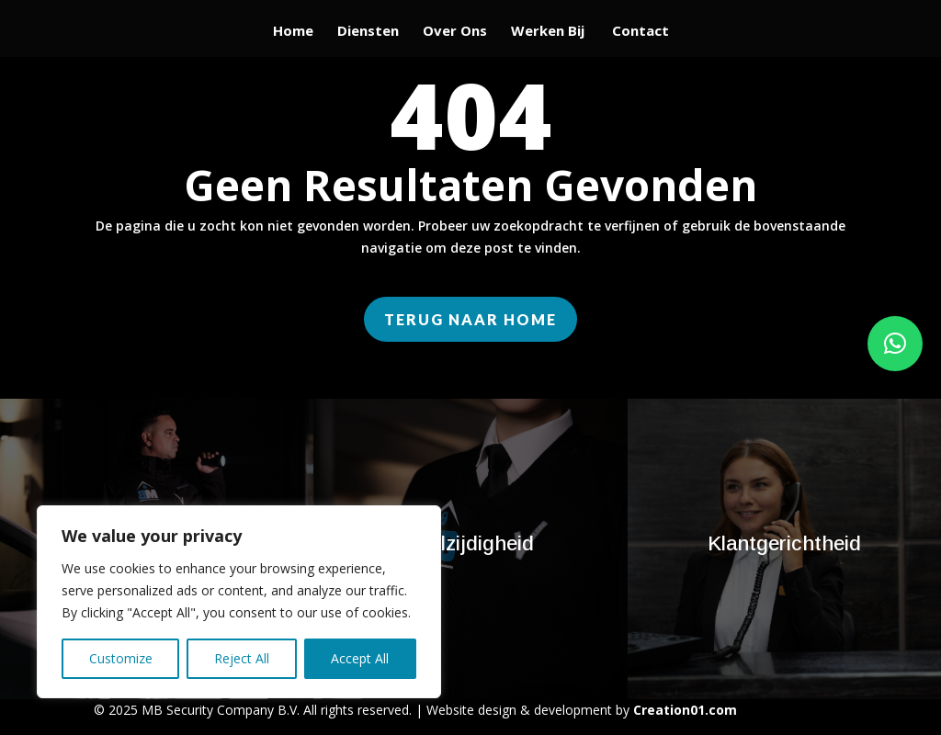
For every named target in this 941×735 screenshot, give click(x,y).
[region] (239, 601)
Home (293, 32)
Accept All (360, 658)
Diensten (368, 32)
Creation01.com (685, 709)
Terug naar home (470, 319)
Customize (121, 658)
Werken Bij (549, 32)
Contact (640, 32)
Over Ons (455, 32)
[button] (895, 343)
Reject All (241, 658)
